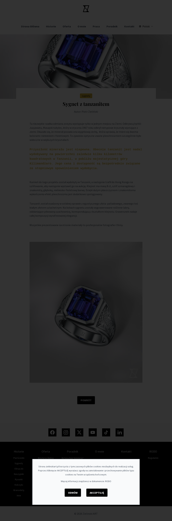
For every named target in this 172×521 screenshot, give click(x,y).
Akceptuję (97, 492)
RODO (108, 481)
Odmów (73, 492)
